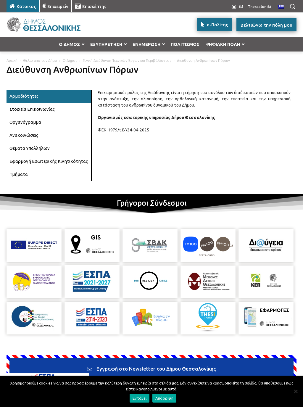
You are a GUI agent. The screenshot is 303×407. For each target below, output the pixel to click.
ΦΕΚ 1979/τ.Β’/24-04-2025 (124, 130)
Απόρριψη (164, 398)
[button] (292, 6)
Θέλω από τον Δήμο (40, 60)
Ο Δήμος (70, 60)
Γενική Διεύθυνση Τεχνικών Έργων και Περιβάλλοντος (127, 60)
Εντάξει (139, 398)
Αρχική (12, 60)
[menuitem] (281, 7)
